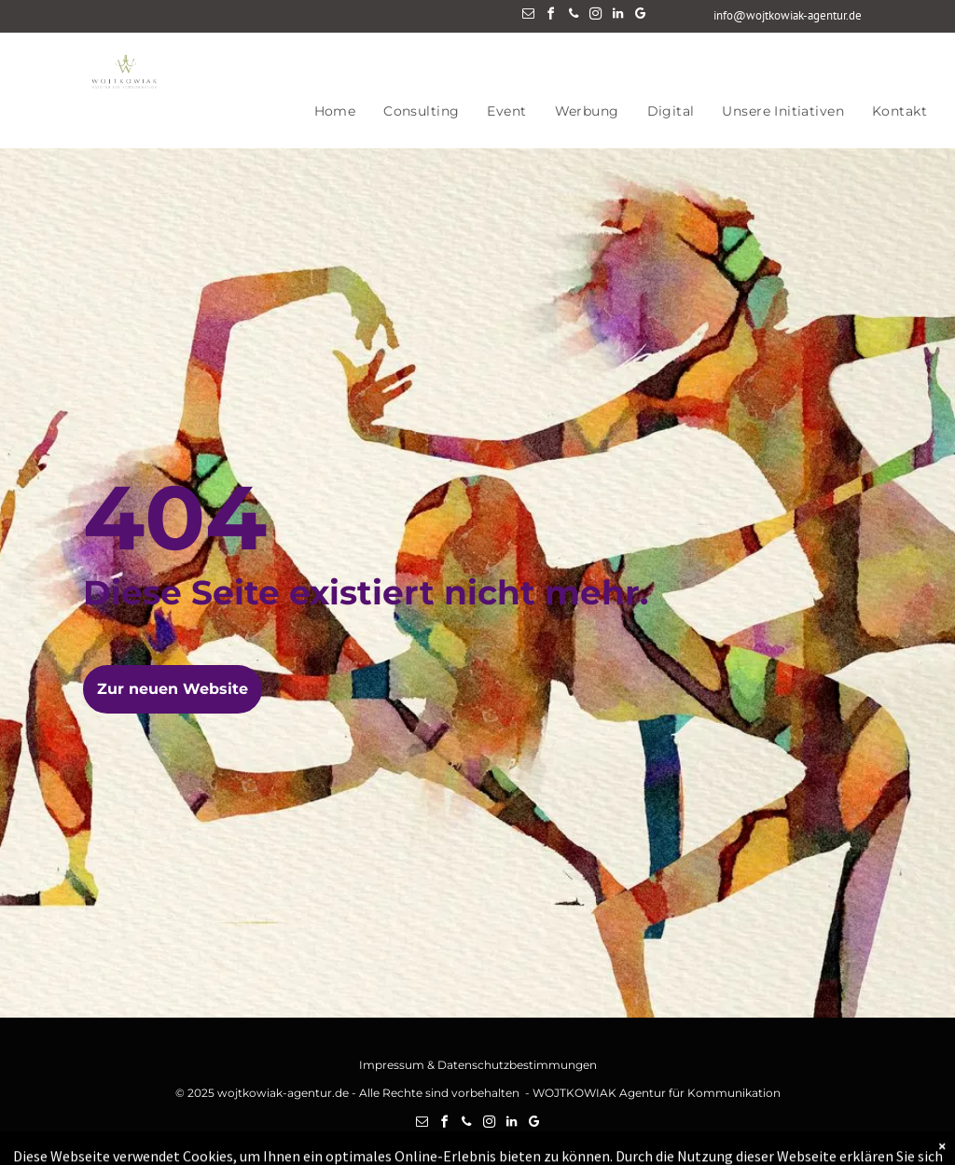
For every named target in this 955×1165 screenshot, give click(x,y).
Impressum (391, 1065)
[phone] (573, 16)
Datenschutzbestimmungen (517, 1065)
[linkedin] (618, 16)
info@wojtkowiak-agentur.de (787, 15)
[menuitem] (335, 111)
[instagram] (596, 16)
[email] (528, 16)
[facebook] (551, 16)
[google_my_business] (640, 16)
